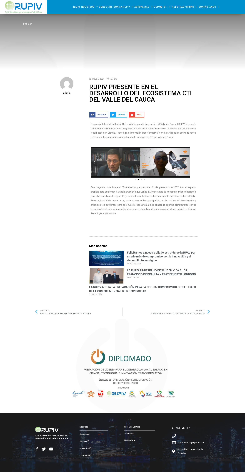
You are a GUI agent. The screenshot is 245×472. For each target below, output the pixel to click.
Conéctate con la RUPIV (116, 7)
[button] (98, 114)
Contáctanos (208, 7)
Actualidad (143, 7)
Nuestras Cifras (184, 7)
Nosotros (89, 7)
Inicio (76, 6)
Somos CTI (162, 7)
